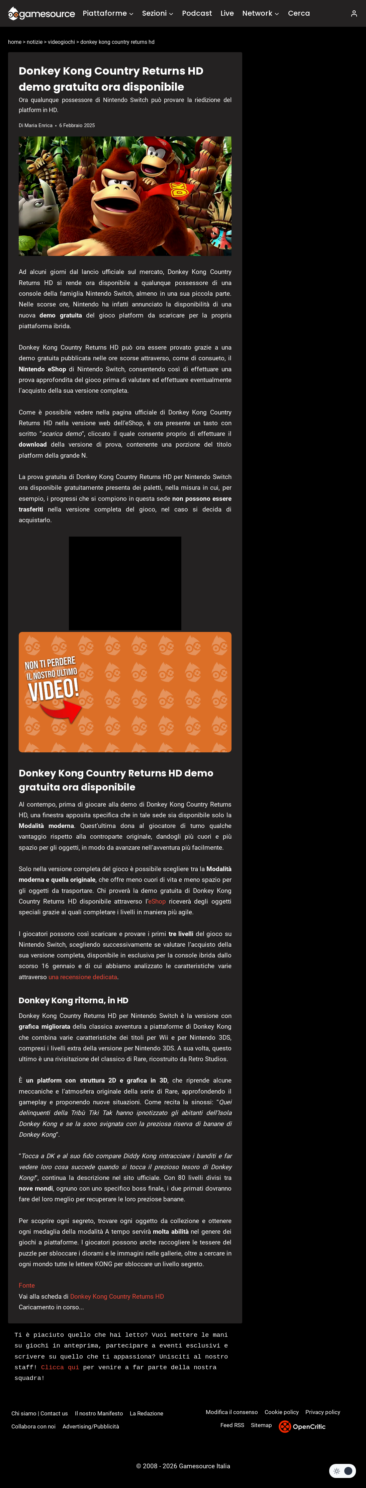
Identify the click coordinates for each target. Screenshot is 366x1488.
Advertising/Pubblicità (91, 1426)
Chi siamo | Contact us (39, 1413)
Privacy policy (322, 1412)
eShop (157, 901)
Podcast (197, 13)
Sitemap (261, 1425)
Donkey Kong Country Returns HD (117, 1296)
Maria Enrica (38, 125)
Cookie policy (282, 1412)
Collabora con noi (33, 1426)
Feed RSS (232, 1425)
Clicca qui (60, 1367)
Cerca (299, 13)
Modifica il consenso (232, 1412)
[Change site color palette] (342, 1471)
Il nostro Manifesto (99, 1413)
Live (227, 13)
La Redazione (146, 1413)
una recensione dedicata (83, 977)
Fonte (27, 1285)
